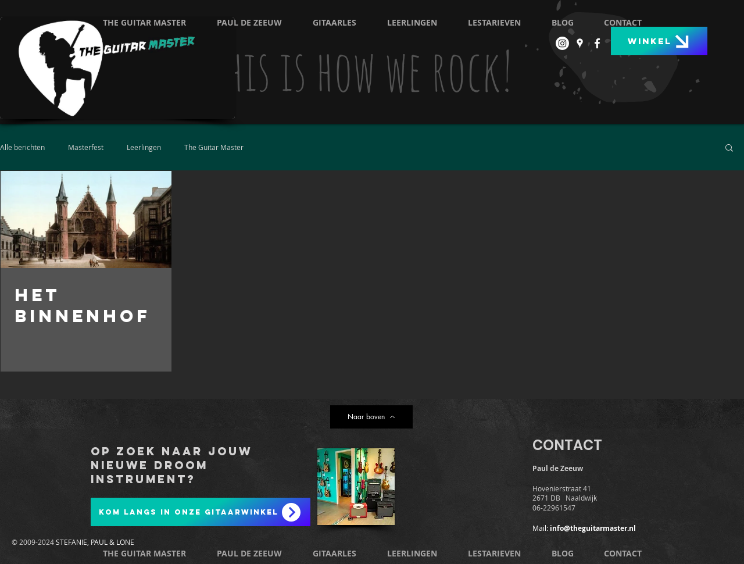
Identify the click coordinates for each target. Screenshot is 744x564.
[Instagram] (562, 43)
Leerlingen (144, 147)
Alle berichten (22, 147)
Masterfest (85, 147)
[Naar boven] (371, 417)
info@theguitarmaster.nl (593, 528)
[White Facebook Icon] (597, 43)
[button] (729, 148)
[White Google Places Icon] (579, 43)
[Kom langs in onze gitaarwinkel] (200, 512)
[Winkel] (659, 41)
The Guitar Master (214, 147)
